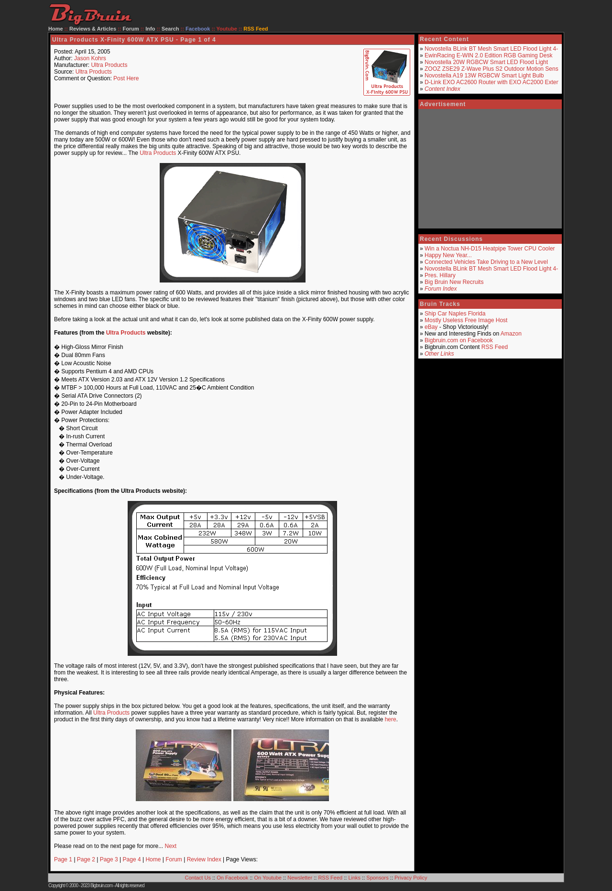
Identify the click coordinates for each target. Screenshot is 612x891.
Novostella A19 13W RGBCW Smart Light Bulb (484, 75)
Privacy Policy (410, 877)
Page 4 (132, 859)
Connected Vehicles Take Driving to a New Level (486, 262)
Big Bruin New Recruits (454, 282)
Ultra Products (109, 65)
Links (354, 877)
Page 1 (63, 859)
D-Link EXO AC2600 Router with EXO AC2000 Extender (496, 82)
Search (170, 29)
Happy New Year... (448, 255)
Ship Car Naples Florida (455, 313)
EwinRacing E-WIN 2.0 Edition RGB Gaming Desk (488, 55)
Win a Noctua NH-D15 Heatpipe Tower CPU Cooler (490, 248)
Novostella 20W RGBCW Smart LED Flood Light (486, 62)
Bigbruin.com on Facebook (459, 340)
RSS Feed (494, 347)
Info (150, 29)
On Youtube (268, 877)
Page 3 (109, 859)
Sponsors (377, 877)
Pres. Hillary (440, 275)
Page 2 (86, 859)
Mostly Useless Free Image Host (466, 320)
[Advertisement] (490, 168)
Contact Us (198, 877)
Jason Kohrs (90, 58)
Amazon (511, 333)
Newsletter (299, 877)
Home (55, 29)
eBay (431, 327)
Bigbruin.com (101, 885)
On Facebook (232, 877)
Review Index (204, 859)
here (390, 719)
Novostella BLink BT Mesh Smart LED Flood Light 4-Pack (498, 48)
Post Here (126, 78)
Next (170, 846)
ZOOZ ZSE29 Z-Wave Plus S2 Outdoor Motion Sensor (494, 68)
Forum (131, 29)
